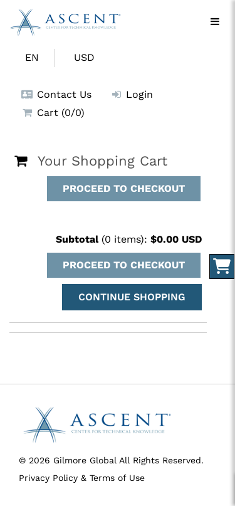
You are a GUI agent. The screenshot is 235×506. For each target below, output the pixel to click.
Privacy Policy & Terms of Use (82, 478)
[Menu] (215, 22)
